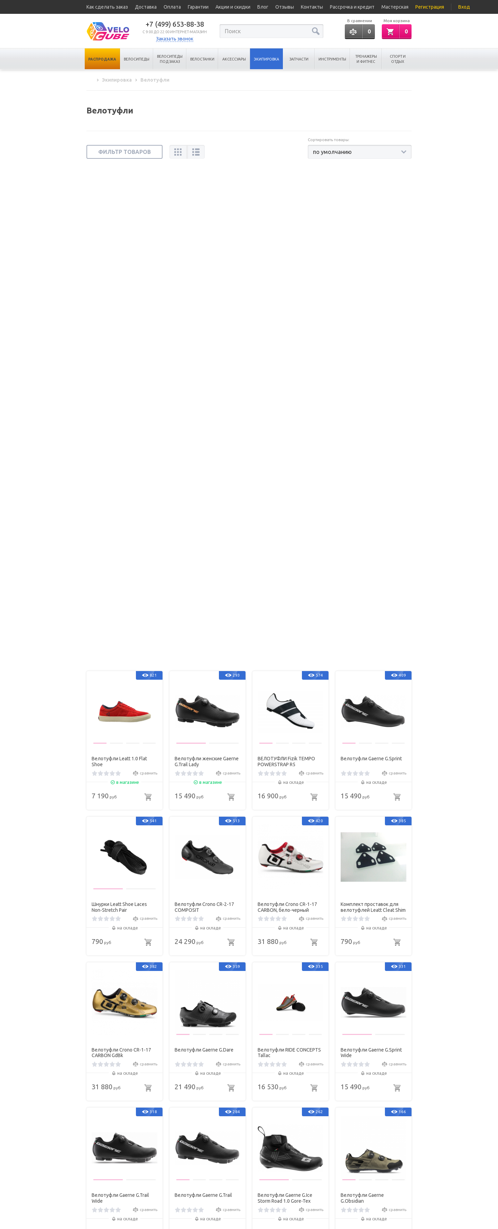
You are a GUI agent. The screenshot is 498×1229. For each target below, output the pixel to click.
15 (290, 1092)
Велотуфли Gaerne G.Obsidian (362, 704)
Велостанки (202, 59)
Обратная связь (366, 1178)
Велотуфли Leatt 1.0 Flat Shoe (119, 268)
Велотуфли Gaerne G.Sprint (371, 265)
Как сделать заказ (107, 7)
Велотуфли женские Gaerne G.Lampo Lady (373, 995)
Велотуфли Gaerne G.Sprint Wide (371, 559)
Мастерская (394, 7)
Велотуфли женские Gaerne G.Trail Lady (207, 268)
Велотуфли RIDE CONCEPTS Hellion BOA (372, 850)
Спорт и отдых (398, 59)
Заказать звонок (174, 39)
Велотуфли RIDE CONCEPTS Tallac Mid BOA (289, 850)
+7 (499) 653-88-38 (175, 24)
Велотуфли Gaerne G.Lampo (206, 993)
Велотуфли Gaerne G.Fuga (287, 993)
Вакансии (95, 1188)
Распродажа (102, 59)
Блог (262, 7)
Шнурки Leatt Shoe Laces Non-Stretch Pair (119, 414)
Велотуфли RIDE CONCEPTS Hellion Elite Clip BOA (123, 995)
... (276, 1092)
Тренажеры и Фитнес (366, 59)
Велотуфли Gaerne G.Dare (204, 556)
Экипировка (266, 59)
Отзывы (284, 7)
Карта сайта (146, 1188)
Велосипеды (136, 59)
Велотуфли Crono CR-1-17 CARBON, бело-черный (287, 414)
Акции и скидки (232, 7)
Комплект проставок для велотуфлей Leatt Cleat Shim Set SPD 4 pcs (373, 414)
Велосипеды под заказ (170, 59)
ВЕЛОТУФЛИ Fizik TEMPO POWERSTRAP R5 (286, 268)
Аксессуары (234, 59)
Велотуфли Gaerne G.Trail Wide (120, 704)
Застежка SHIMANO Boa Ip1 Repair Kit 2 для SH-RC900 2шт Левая (122, 850)
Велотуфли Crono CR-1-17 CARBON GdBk (121, 559)
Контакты (312, 7)
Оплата (172, 7)
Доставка (146, 7)
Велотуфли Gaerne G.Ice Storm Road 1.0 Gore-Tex (285, 704)
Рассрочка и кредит (352, 7)
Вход (464, 7)
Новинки (143, 1179)
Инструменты (332, 59)
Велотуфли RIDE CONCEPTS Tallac (289, 559)
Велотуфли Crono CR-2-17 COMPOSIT (204, 414)
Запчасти (298, 59)
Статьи (92, 1169)
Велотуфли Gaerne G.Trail (203, 702)
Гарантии (198, 7)
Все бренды (98, 1179)
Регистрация (429, 7)
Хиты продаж (148, 1169)
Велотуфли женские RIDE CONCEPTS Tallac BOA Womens (204, 850)
